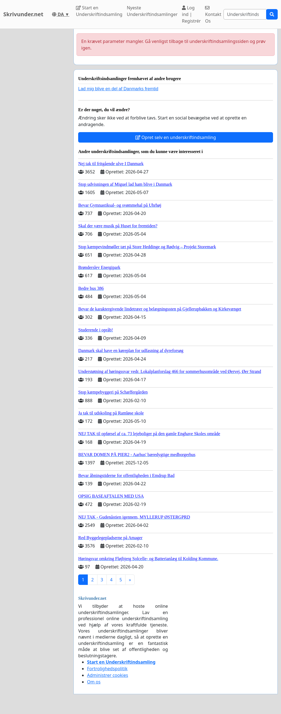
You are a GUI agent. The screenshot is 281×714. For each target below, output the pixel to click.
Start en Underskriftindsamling (99, 11)
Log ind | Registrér (191, 14)
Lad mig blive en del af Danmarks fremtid (118, 88)
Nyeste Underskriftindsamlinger (152, 11)
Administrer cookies (107, 675)
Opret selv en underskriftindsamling (175, 137)
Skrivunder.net (23, 14)
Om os (93, 682)
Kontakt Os (213, 15)
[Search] (244, 14)
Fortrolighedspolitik (107, 669)
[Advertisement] (35, 111)
